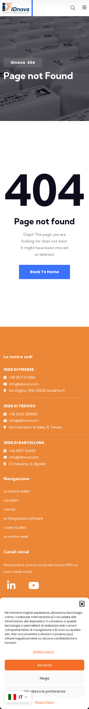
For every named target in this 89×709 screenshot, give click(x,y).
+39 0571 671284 (22, 377)
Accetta (44, 665)
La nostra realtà (16, 491)
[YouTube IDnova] (33, 585)
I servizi (9, 509)
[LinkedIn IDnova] (11, 585)
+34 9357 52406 (22, 450)
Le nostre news (16, 536)
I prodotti (11, 500)
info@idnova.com (24, 384)
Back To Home (44, 272)
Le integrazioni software (23, 518)
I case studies (15, 527)
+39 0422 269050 (23, 414)
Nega (44, 678)
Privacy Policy (44, 702)
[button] (82, 603)
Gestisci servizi (43, 652)
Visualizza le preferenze (45, 691)
